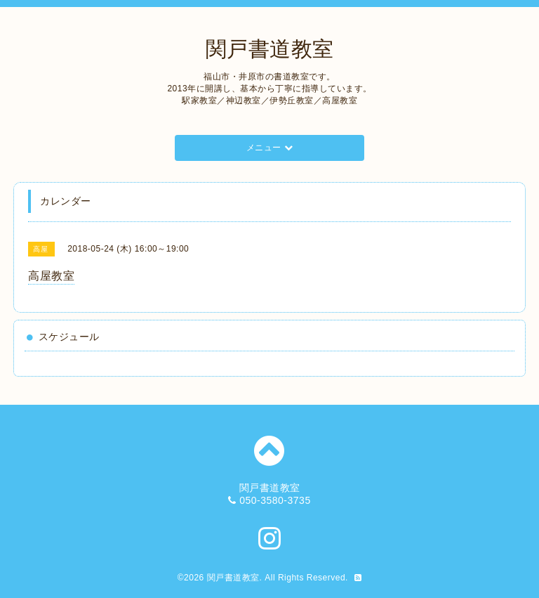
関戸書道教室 (270, 48)
